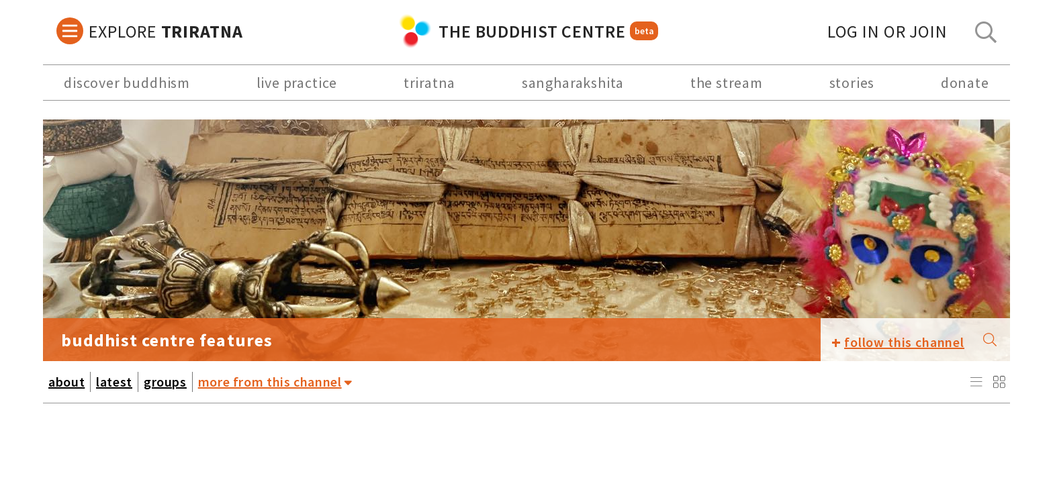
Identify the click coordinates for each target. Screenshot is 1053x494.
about (66, 381)
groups (165, 381)
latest (114, 381)
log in (887, 31)
